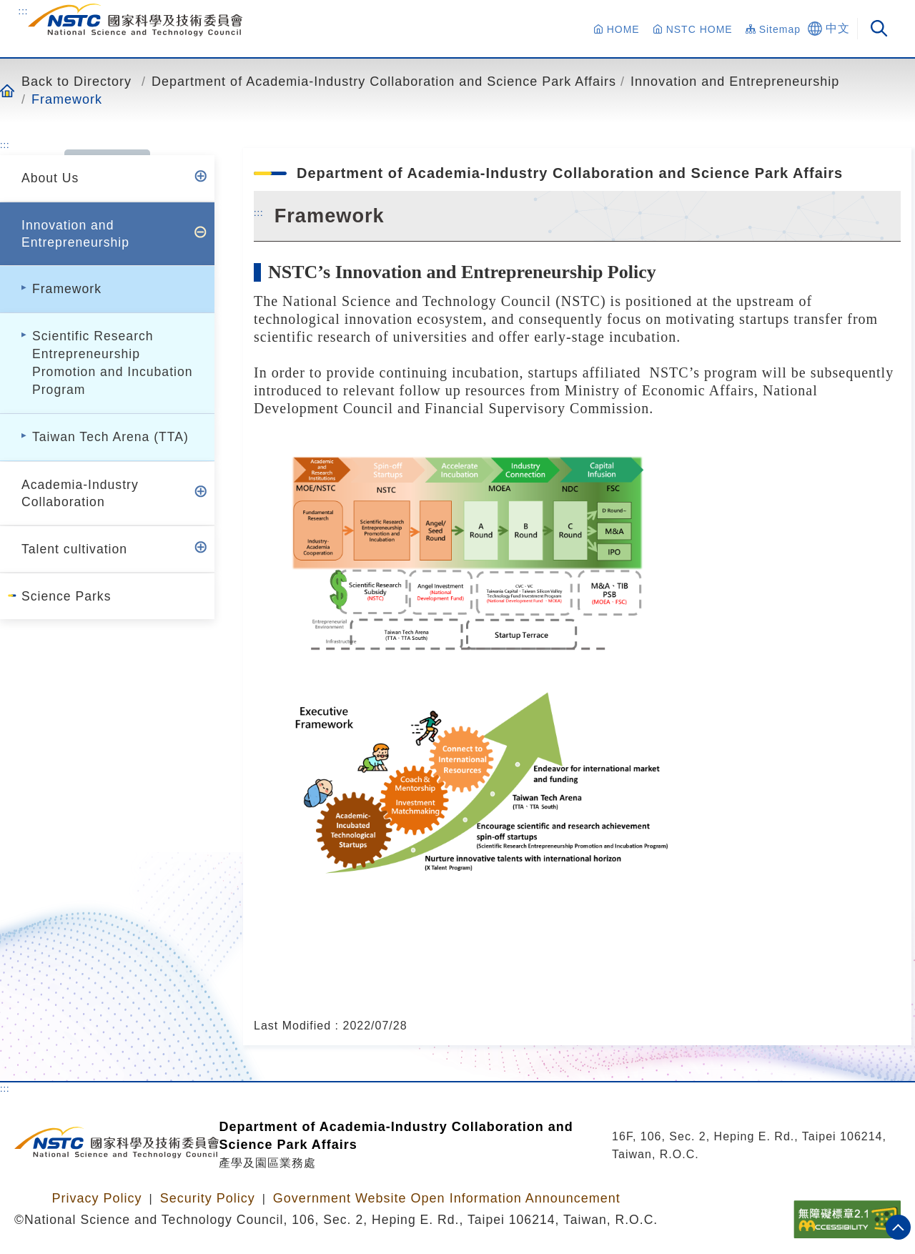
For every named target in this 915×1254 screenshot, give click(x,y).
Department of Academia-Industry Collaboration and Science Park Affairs (384, 81)
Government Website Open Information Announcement (446, 1198)
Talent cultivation (74, 549)
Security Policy (207, 1198)
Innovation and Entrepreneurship (734, 81)
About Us (50, 178)
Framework (66, 99)
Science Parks (66, 596)
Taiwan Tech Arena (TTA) (110, 437)
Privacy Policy (96, 1198)
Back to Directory (76, 81)
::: (24, 11)
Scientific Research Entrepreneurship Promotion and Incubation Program (112, 363)
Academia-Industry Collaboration (80, 493)
